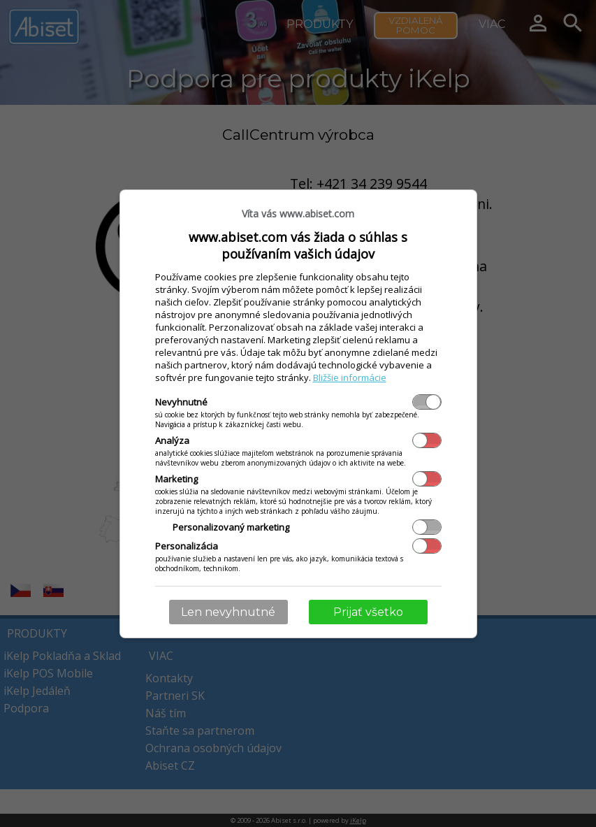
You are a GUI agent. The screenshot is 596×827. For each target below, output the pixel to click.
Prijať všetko (368, 612)
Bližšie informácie (349, 377)
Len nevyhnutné (228, 612)
